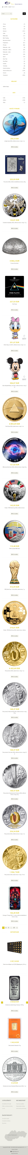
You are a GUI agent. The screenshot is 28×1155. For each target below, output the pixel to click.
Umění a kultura (14, 68)
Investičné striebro (6, 1120)
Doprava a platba (20, 1103)
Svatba (14, 63)
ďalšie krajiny (6, 86)
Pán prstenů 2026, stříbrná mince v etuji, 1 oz (14, 833)
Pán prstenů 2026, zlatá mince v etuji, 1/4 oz (14, 874)
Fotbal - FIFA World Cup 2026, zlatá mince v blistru (14, 630)
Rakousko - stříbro (14, 49)
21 (14, 927)
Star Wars (14, 61)
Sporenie (4, 1123)
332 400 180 (15, 1153)
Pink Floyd (14, 304)
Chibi (14, 33)
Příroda (14, 45)
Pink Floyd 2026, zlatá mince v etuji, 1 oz (14, 426)
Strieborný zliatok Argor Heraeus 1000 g (14, 1005)
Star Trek (14, 59)
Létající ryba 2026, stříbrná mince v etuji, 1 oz (14, 141)
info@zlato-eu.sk (15, 1151)
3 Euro (14, 24)
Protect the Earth (14, 263)
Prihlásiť (12, 6)
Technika (14, 66)
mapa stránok (15, 1149)
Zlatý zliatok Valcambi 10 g (14, 1045)
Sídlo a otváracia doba (7, 1106)
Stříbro (14, 100)
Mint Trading (14, 38)
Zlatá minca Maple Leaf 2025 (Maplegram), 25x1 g (14, 964)
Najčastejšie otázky (20, 1106)
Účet (3, 6)
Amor (14, 26)
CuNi (14, 98)
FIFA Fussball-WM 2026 (14, 548)
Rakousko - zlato (14, 52)
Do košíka (14, 147)
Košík (7, 6)
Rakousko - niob (14, 47)
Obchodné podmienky (21, 1108)
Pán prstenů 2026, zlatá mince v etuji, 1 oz (14, 670)
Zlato (14, 102)
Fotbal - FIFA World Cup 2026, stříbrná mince (15, 507)
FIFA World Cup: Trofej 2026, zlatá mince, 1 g (15, 589)
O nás (3, 1108)
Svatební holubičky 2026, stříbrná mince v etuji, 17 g (14, 222)
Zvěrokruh (14, 75)
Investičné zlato (5, 1118)
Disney (14, 29)
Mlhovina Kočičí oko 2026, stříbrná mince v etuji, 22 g (14, 467)
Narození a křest (14, 40)
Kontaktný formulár (6, 1103)
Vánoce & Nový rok (14, 70)
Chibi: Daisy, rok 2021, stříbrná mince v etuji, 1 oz (14, 344)
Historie (14, 31)
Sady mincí (14, 54)
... (11, 927)
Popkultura (14, 42)
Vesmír (14, 73)
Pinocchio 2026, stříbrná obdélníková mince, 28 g (15, 181)
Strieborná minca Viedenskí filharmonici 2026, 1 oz (14, 1086)
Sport (14, 56)
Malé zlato (14, 35)
